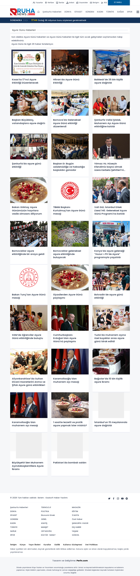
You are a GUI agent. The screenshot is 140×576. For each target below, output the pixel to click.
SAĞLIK (120, 11)
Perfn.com (82, 560)
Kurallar (47, 544)
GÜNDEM (89, 11)
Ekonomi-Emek (48, 515)
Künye (22, 544)
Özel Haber (77, 519)
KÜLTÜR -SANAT (48, 535)
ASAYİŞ (44, 523)
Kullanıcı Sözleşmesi (72, 544)
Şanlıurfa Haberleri (52, 11)
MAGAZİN (76, 507)
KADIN (100, 11)
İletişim (13, 544)
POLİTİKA (45, 511)
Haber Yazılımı (61, 497)
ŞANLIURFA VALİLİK (80, 523)
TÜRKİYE (110, 11)
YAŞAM (75, 531)
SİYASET (78, 11)
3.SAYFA (75, 515)
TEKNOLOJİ (46, 507)
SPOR (129, 11)
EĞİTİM (75, 511)
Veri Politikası (91, 544)
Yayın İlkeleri (34, 544)
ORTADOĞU (46, 531)
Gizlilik (57, 544)
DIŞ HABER (76, 527)
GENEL (43, 519)
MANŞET (44, 527)
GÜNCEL (75, 535)
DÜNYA (67, 11)
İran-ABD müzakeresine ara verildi (29, 20)
